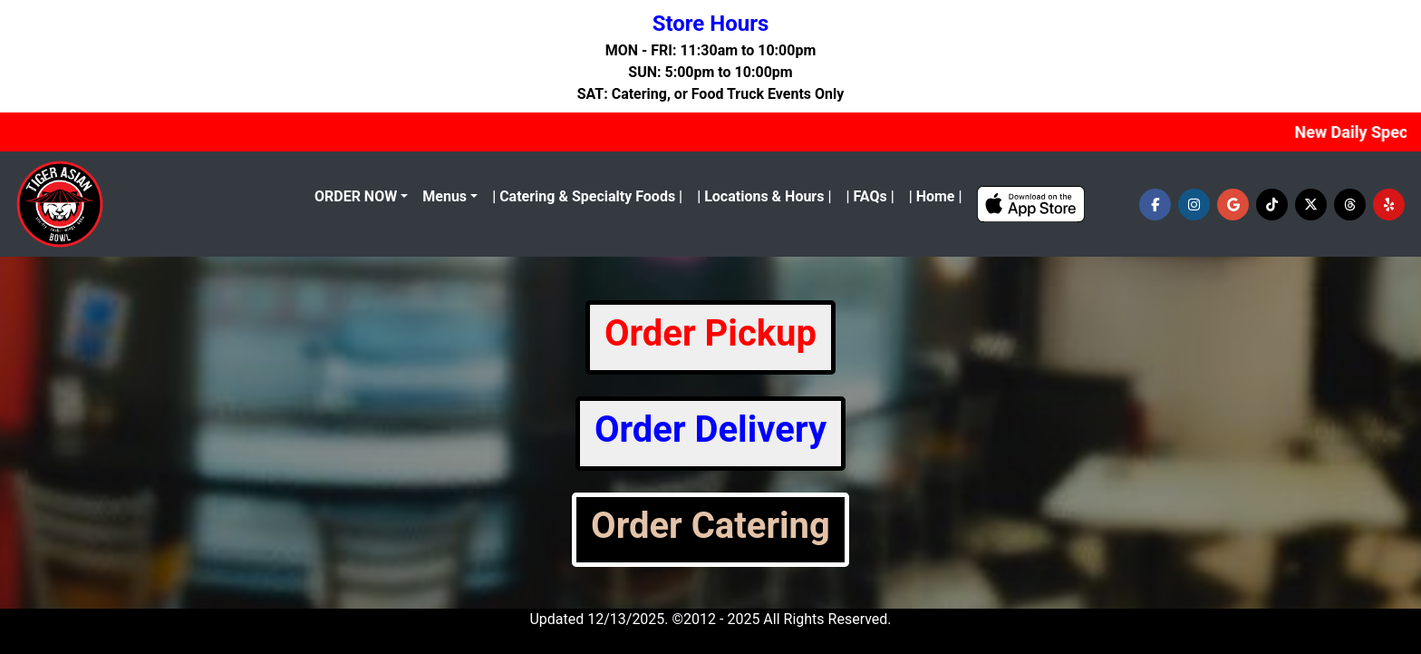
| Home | (935, 196)
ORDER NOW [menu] (355, 196)
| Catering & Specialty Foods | (587, 196)
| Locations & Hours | (764, 196)
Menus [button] (444, 196)
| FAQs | (870, 196)
